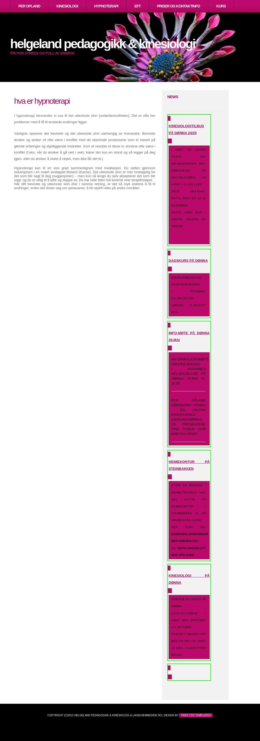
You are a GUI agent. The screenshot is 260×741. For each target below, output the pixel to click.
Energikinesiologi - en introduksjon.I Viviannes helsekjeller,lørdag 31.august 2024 (188, 295)
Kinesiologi (67, 6)
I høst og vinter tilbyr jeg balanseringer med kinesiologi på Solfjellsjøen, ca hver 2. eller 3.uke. (188, 196)
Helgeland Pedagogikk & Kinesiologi (102, 44)
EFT (138, 6)
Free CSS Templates (196, 715)
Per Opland (29, 6)
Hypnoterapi (106, 6)
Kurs (221, 6)
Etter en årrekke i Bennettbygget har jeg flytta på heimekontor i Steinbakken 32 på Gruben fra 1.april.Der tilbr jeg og (189, 520)
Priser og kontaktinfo (178, 6)
